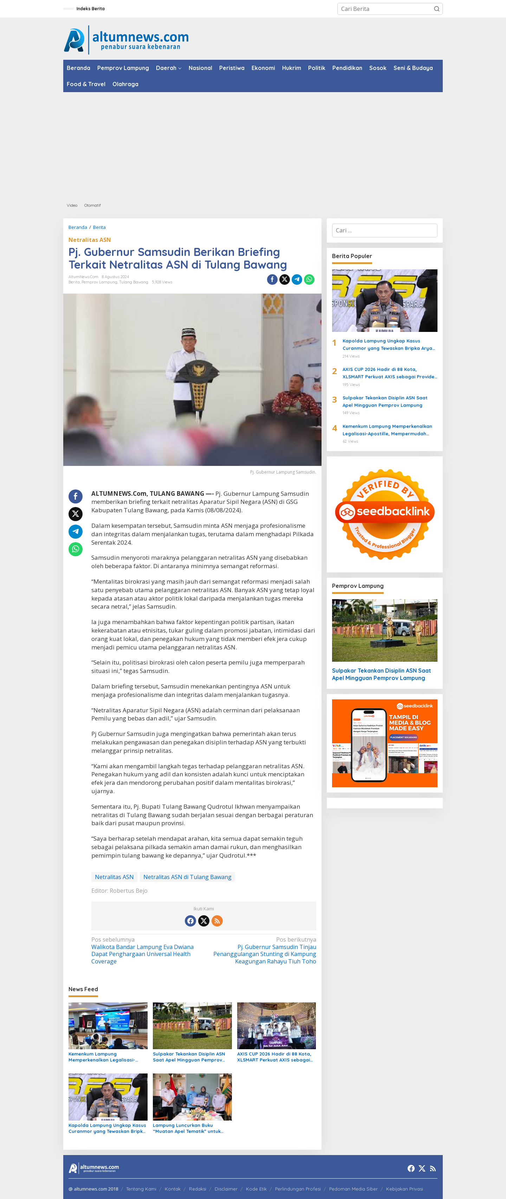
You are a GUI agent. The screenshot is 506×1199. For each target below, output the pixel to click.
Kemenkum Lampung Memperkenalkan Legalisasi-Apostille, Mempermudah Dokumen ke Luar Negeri (102, 1057)
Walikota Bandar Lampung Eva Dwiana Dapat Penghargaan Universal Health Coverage (145, 950)
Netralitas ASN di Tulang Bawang (187, 877)
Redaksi (197, 1189)
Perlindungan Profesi (298, 1189)
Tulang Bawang (133, 282)
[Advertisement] (253, 145)
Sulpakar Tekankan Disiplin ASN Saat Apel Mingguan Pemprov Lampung (189, 1057)
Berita (74, 282)
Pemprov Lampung (99, 282)
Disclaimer (226, 1189)
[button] (437, 9)
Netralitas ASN (90, 240)
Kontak (173, 1189)
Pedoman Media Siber (353, 1189)
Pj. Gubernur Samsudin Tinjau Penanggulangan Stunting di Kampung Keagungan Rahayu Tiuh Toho (262, 950)
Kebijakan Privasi (404, 1189)
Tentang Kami (141, 1189)
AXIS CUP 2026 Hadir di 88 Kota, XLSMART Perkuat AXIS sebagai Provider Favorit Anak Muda (274, 1057)
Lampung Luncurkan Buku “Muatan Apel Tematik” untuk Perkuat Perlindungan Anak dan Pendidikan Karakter (190, 1128)
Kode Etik (256, 1189)
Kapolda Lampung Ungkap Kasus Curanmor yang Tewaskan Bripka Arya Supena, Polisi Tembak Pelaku (107, 1128)
